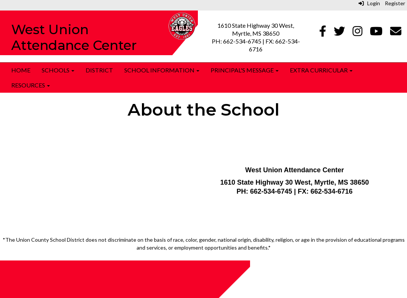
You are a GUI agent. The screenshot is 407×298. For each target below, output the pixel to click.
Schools (58, 70)
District (99, 70)
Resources (30, 85)
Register (395, 3)
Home (20, 70)
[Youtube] (376, 32)
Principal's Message (245, 70)
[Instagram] (357, 32)
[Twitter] (339, 32)
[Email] (395, 32)
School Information (161, 70)
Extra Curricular (321, 70)
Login (369, 3)
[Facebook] (322, 32)
